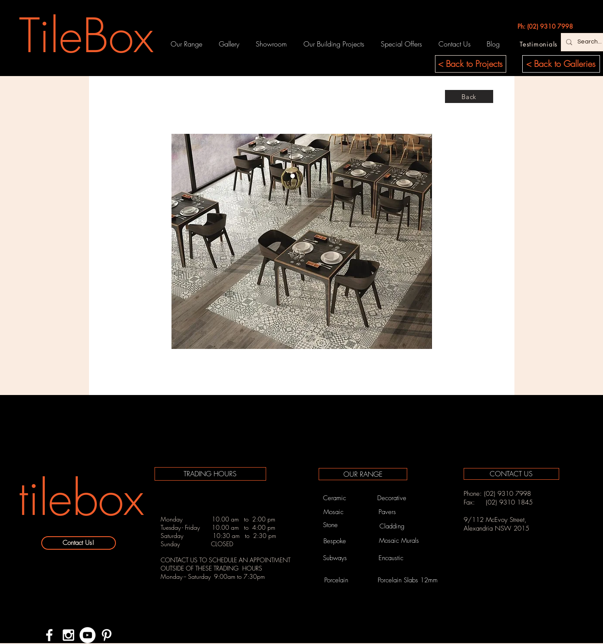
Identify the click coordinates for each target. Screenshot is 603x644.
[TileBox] (87, 35)
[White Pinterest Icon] (107, 635)
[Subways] (335, 558)
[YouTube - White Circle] (87, 635)
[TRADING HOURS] (210, 474)
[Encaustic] (391, 558)
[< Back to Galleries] (561, 64)
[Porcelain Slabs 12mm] (408, 580)
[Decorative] (392, 498)
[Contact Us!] (78, 543)
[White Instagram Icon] (68, 635)
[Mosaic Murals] (399, 541)
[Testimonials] (539, 44)
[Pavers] (387, 512)
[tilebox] (81, 498)
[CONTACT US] (511, 474)
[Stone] (330, 525)
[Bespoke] (335, 541)
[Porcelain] (336, 580)
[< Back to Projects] (470, 64)
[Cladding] (392, 526)
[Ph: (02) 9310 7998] (545, 26)
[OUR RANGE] (363, 474)
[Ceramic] (335, 498)
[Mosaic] (333, 512)
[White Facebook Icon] (49, 635)
